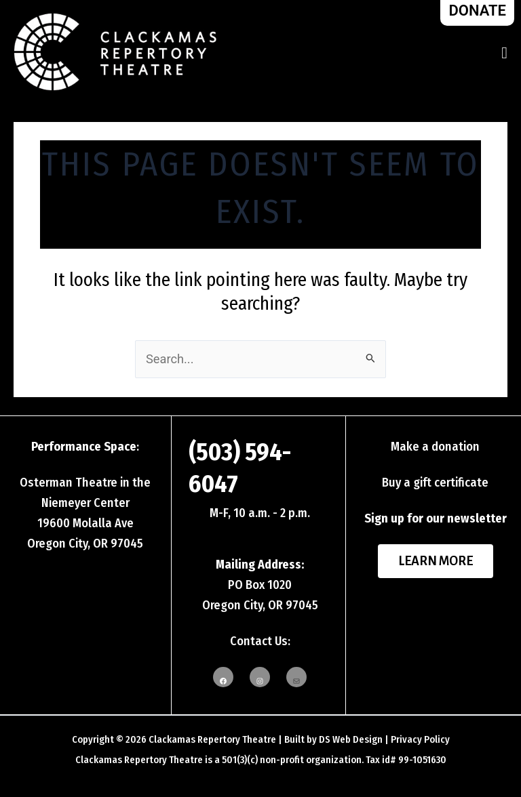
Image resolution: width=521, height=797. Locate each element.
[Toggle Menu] (504, 53)
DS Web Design (351, 739)
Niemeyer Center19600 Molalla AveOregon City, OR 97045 (85, 523)
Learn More (435, 561)
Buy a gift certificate (435, 482)
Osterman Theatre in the (85, 482)
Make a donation (435, 446)
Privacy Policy (420, 739)
